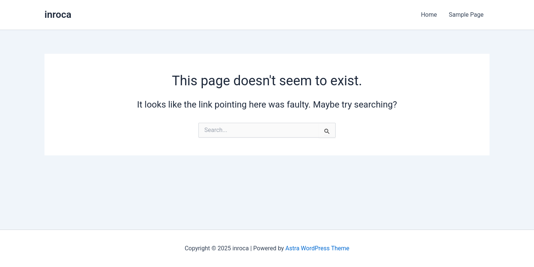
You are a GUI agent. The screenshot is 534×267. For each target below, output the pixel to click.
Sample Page (466, 14)
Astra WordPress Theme (317, 248)
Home (429, 14)
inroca (58, 14)
